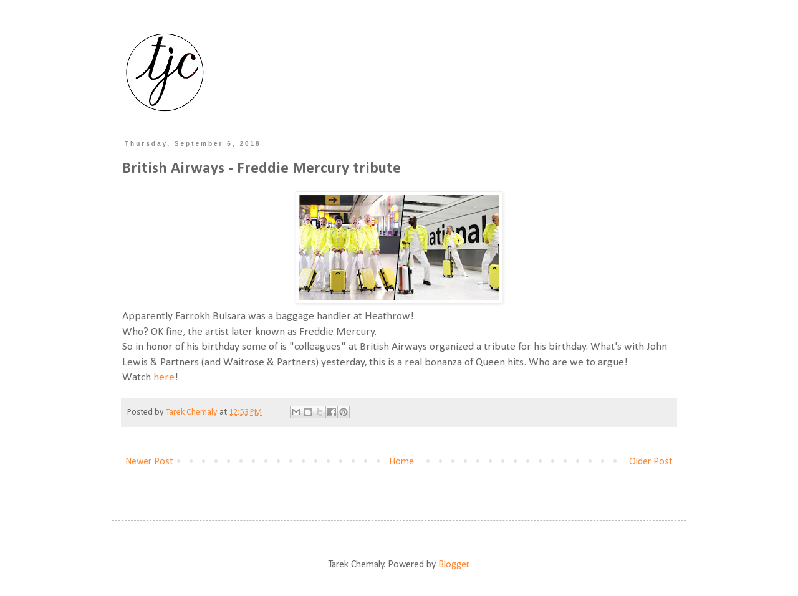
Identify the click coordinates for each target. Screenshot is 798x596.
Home (401, 462)
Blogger (453, 565)
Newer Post (149, 462)
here (164, 377)
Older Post (651, 462)
